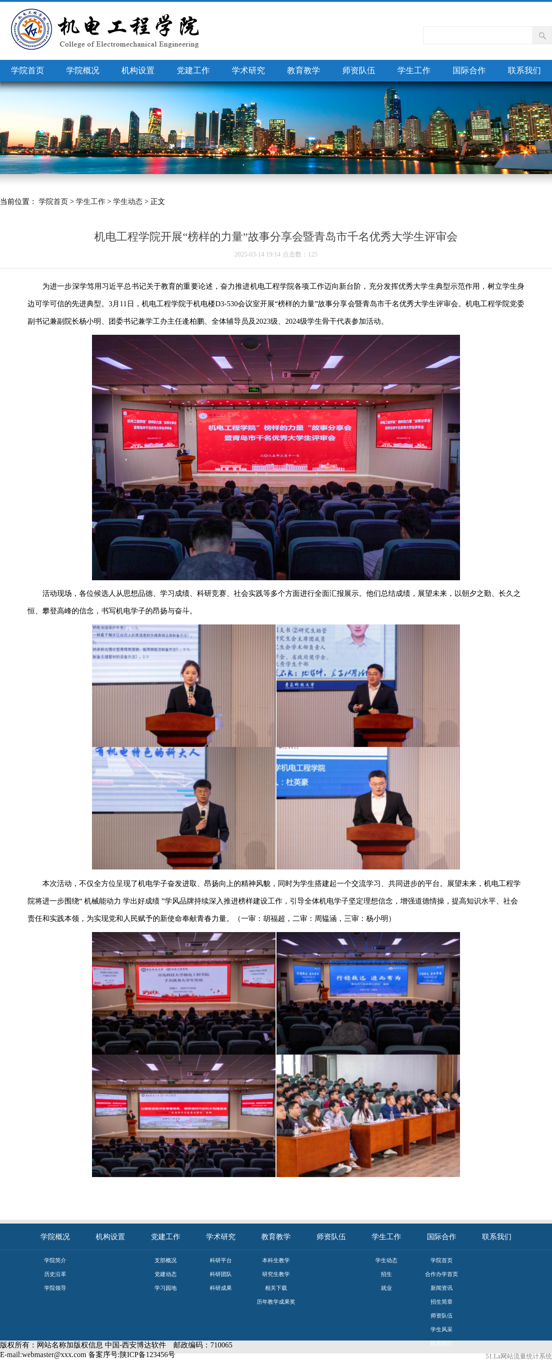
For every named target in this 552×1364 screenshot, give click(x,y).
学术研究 (248, 70)
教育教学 (303, 70)
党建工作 (193, 70)
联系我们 (524, 70)
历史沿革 (55, 1274)
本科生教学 (276, 1260)
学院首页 (27, 70)
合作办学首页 (441, 1274)
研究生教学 (276, 1274)
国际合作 (469, 70)
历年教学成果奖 (276, 1302)
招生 (386, 1274)
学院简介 (55, 1260)
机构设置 (138, 70)
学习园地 (166, 1288)
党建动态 (166, 1274)
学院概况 (82, 70)
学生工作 (414, 70)
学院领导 (55, 1288)
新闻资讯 (442, 1288)
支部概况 (166, 1260)
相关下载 (276, 1288)
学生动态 (128, 201)
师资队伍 (358, 70)
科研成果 (221, 1288)
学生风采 (442, 1329)
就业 (386, 1288)
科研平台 (221, 1260)
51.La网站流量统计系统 (519, 1356)
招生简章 (442, 1302)
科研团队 (221, 1274)
